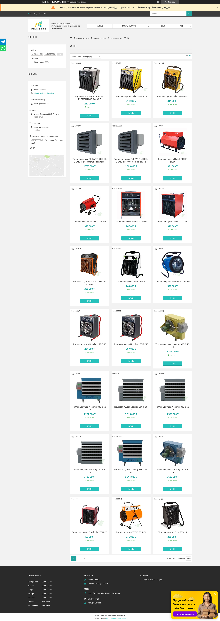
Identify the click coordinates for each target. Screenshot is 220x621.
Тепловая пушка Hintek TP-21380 (89, 221)
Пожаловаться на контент (116, 618)
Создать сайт (72, 2)
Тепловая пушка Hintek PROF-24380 (172, 160)
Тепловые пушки (98, 38)
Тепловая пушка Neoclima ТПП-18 (89, 344)
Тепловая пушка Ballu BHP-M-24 (131, 96)
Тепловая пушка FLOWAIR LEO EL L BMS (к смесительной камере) (89, 160)
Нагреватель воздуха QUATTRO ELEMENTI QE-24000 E (89, 97)
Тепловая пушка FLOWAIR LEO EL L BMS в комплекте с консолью (131, 160)
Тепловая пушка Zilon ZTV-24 (172, 532)
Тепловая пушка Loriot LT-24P (131, 281)
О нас (163, 26)
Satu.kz (122, 616)
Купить (89, 116)
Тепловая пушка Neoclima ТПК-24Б (172, 281)
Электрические (115, 38)
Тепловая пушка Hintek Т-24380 (172, 221)
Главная (100, 26)
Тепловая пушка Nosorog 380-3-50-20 (89, 408)
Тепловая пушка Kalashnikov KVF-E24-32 (89, 282)
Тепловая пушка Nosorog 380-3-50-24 (131, 470)
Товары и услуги (129, 26)
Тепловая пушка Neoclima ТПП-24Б (131, 344)
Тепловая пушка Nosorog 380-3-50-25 (172, 470)
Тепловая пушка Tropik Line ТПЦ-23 (89, 532)
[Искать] (189, 13)
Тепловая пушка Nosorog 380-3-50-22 (172, 408)
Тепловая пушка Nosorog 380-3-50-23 (89, 470)
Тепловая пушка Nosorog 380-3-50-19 (172, 345)
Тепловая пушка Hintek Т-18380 (131, 221)
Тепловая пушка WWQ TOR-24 (131, 532)
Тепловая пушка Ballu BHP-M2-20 (172, 96)
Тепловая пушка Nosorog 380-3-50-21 (131, 408)
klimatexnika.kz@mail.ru (44, 93)
